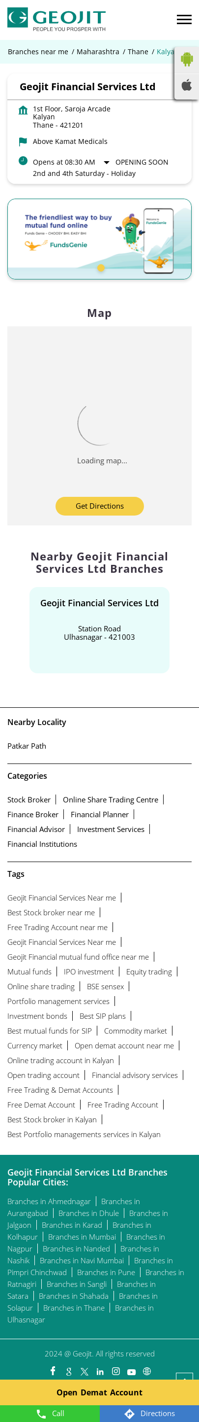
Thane (138, 52)
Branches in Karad (72, 1225)
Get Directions (100, 506)
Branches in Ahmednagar (49, 1201)
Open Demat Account (99, 1392)
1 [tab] (99, 266)
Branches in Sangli (77, 1284)
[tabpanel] (99, 239)
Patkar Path (26, 746)
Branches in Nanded (76, 1248)
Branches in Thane (74, 1308)
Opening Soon (142, 162)
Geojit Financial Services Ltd (99, 603)
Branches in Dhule (88, 1213)
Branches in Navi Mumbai (82, 1260)
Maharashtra (98, 52)
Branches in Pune (106, 1272)
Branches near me (38, 52)
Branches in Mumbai (82, 1237)
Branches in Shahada (74, 1296)
